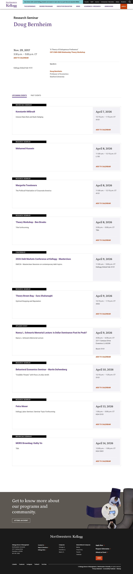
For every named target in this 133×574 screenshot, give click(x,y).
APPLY (123, 6)
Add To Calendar (21, 58)
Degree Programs (46, 6)
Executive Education (64, 6)
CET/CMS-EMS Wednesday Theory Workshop (67, 52)
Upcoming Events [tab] (19, 95)
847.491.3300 (16, 553)
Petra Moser (22, 406)
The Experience (29, 6)
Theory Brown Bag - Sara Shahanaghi (34, 296)
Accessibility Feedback (109, 567)
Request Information (103, 548)
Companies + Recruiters (107, 2)
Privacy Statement (97, 567)
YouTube (44, 562)
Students (123, 2)
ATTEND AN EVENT (21, 520)
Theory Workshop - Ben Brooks (31, 222)
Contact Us (41, 545)
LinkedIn (14, 562)
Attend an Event (102, 551)
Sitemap (119, 567)
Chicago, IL (62, 547)
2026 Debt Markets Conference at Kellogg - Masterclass (43, 259)
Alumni (97, 2)
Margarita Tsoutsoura (26, 185)
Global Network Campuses (83, 545)
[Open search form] (129, 1)
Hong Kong (79, 549)
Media (117, 2)
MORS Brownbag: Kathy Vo (29, 443)
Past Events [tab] (36, 95)
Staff (92, 2)
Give (99, 556)
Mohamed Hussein (25, 148)
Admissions (109, 6)
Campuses (62, 545)
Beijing (78, 547)
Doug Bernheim (56, 71)
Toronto (78, 551)
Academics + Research (92, 6)
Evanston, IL (62, 549)
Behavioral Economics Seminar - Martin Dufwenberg (41, 369)
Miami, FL (61, 551)
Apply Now (100, 545)
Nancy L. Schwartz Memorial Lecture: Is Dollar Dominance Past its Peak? (51, 332)
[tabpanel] (66, 285)
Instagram (29, 562)
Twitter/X (36, 562)
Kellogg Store (42, 549)
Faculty (87, 2)
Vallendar (78, 553)
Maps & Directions (43, 547)
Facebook (21, 562)
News (78, 6)
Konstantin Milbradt (25, 111)
